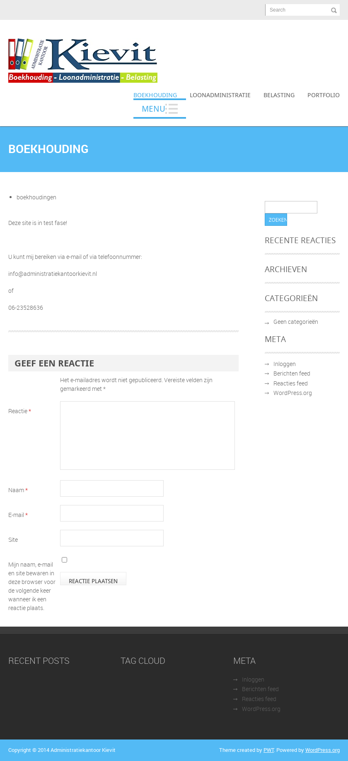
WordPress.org (292, 393)
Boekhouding (155, 95)
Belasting (279, 95)
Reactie (19, 411)
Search (277, 10)
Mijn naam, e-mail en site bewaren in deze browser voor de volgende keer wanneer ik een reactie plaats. (32, 586)
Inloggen (284, 364)
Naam (18, 490)
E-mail (18, 515)
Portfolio (323, 95)
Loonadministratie (220, 95)
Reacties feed (290, 383)
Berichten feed (291, 373)
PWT (268, 750)
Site (13, 539)
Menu (153, 108)
